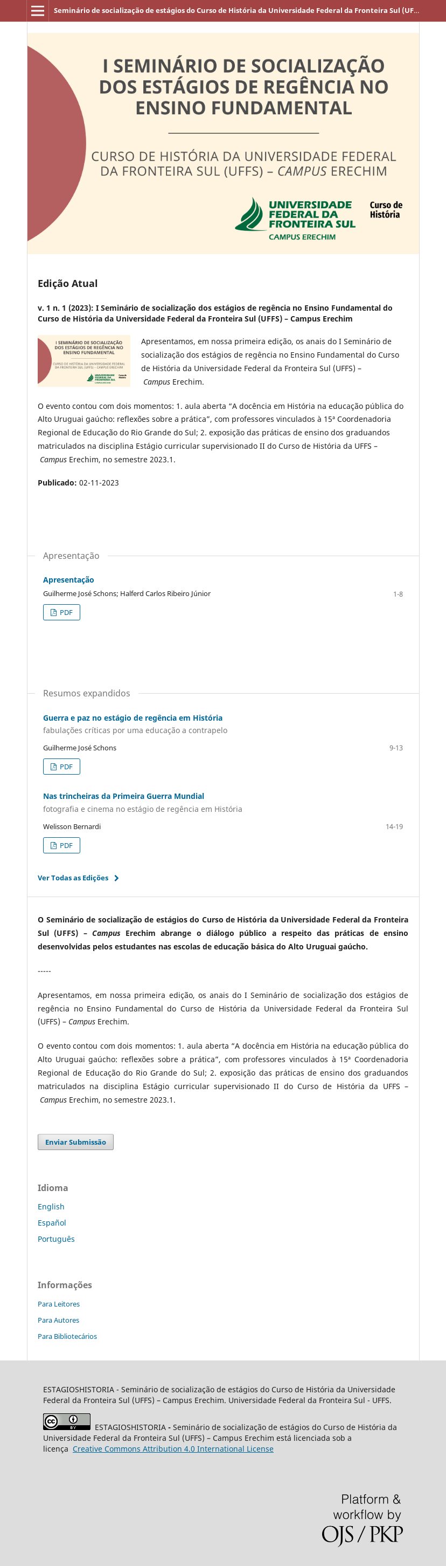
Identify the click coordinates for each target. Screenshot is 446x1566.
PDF (65, 612)
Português (56, 1239)
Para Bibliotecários (67, 1336)
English (51, 1206)
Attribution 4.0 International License (173, 1449)
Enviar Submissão (75, 1142)
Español (52, 1223)
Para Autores (58, 1320)
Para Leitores (59, 1304)
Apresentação (68, 580)
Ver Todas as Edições (73, 878)
